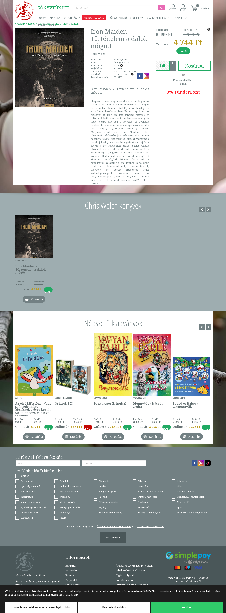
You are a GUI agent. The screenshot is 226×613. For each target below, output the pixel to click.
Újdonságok (72, 17)
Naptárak (143, 501)
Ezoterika (143, 486)
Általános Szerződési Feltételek (134, 565)
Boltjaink (70, 565)
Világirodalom (71, 23)
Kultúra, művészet (147, 496)
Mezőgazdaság (67, 501)
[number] (163, 66)
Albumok (104, 481)
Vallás (63, 517)
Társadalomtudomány (110, 512)
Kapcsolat (182, 17)
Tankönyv (65, 512)
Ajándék (54, 17)
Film (179, 486)
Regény (32, 23)
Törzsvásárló (47, 24)
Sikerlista (136, 17)
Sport (180, 507)
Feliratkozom (113, 537)
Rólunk (69, 575)
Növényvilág (184, 501)
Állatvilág (143, 481)
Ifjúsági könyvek (186, 491)
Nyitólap (20, 23)
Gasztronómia (28, 491)
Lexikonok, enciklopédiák (190, 496)
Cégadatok (71, 580)
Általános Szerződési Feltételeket (114, 526)
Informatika (27, 496)
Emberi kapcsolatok (70, 486)
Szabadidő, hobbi (30, 512)
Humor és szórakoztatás (150, 491)
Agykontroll (27, 481)
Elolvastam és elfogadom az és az (115, 526)
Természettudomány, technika (192, 512)
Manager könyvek (30, 501)
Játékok (103, 496)
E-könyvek (182, 481)
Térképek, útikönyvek (149, 512)
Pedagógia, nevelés (70, 507)
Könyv (42, 17)
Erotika (102, 486)
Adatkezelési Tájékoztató (130, 570)
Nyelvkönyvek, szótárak (33, 507)
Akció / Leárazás (94, 17)
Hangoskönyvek (107, 491)
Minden (25, 475)
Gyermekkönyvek (69, 491)
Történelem (27, 517)
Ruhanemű (143, 507)
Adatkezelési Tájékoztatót (150, 526)
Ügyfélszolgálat (125, 575)
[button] (201, 6)
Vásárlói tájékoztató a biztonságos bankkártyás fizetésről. (188, 579)
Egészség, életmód (30, 486)
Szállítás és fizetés (159, 17)
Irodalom (65, 496)
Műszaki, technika (108, 501)
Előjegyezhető (117, 17)
